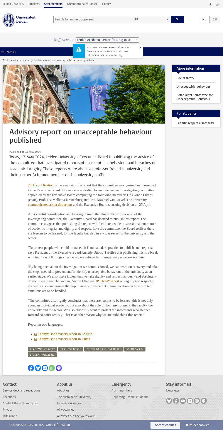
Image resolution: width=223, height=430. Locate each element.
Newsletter (173, 390)
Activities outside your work (76, 416)
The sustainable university (74, 397)
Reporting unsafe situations (130, 397)
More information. (58, 425)
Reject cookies (199, 425)
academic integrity (42, 349)
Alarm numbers (122, 390)
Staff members (53, 4)
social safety (135, 349)
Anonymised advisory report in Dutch (63, 339)
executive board (70, 349)
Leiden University (13, 4)
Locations (9, 397)
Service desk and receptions (21, 390)
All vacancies (65, 410)
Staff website (10, 60)
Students (34, 4)
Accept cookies (165, 425)
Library (106, 4)
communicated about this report (50, 204)
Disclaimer (10, 416)
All (136, 19)
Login (217, 4)
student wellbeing (42, 354)
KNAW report (109, 281)
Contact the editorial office (20, 403)
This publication (42, 185)
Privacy (7, 410)
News (26, 60)
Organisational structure (82, 4)
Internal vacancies (69, 403)
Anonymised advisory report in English (64, 334)
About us (63, 390)
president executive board (103, 349)
